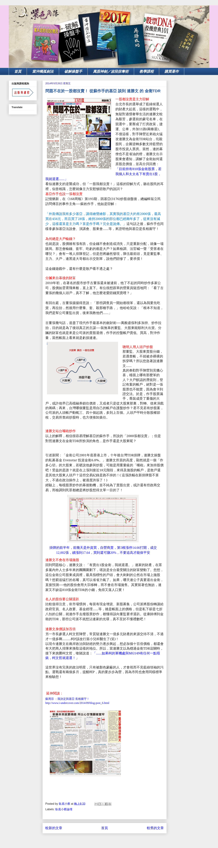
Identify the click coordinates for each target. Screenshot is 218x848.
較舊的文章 (155, 828)
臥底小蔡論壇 (63, 809)
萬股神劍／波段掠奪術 (111, 71)
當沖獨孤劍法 (43, 71)
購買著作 (171, 71)
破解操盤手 (73, 71)
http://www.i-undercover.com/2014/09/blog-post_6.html (77, 702)
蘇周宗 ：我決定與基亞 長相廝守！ (67, 698)
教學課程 (146, 71)
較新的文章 (53, 828)
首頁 (17, 71)
